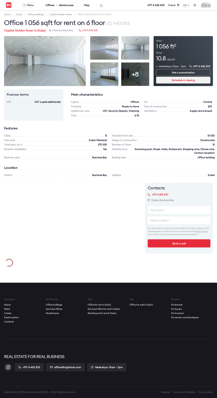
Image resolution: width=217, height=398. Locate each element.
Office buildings (54, 304)
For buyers (176, 308)
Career (7, 313)
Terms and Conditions (184, 392)
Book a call (179, 243)
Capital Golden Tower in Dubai (25, 30)
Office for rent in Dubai (99, 304)
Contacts (9, 321)
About (7, 304)
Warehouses (66, 5)
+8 (135, 74)
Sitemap (165, 392)
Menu (28, 5)
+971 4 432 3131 (156, 5)
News (7, 308)
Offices (50, 5)
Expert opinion (11, 317)
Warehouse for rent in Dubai (102, 313)
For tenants (177, 304)
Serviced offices (54, 308)
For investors (177, 313)
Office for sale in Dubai (141, 304)
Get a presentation (183, 72)
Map (87, 5)
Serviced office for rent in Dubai (104, 308)
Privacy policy (206, 392)
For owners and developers (185, 317)
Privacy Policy (201, 231)
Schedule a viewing (183, 80)
